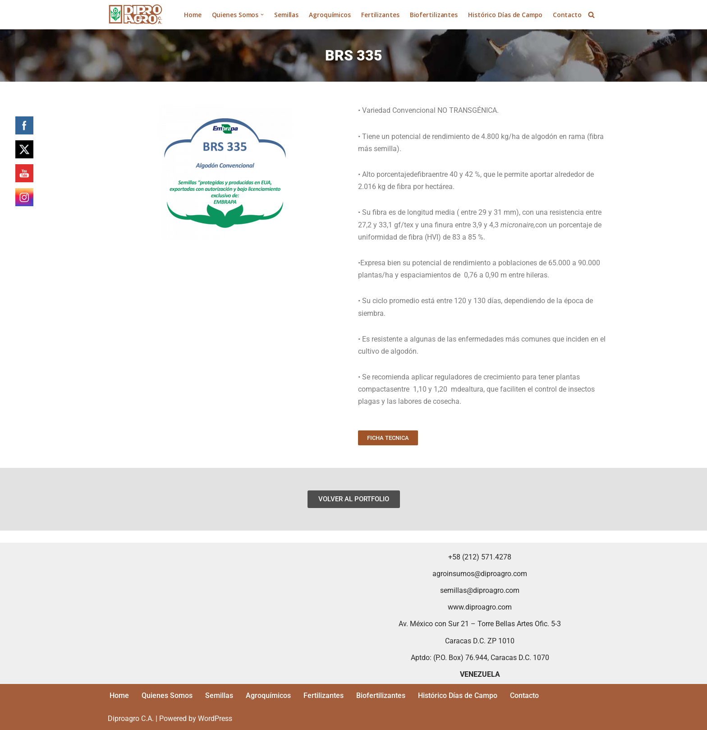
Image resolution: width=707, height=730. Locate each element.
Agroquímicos (330, 14)
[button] (262, 14)
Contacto (567, 14)
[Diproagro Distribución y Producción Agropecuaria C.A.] (136, 15)
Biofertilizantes (434, 14)
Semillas (286, 14)
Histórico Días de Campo (505, 14)
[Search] (591, 14)
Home (193, 14)
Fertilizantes (380, 14)
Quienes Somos (167, 695)
